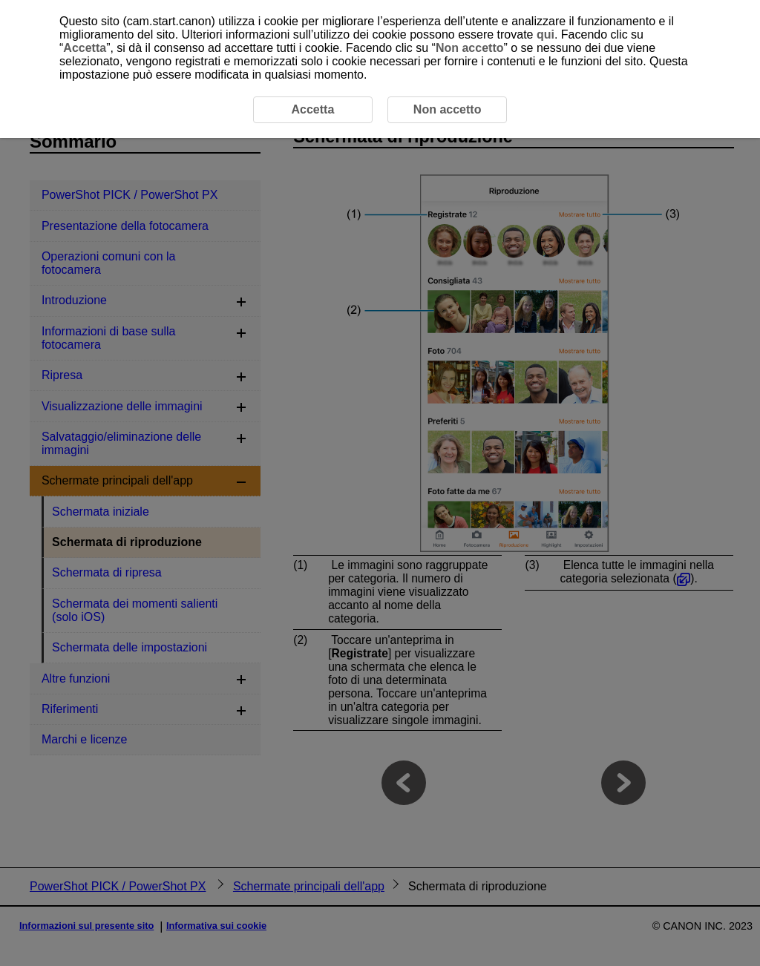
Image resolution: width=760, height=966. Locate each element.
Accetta (84, 48)
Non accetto (470, 48)
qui (545, 34)
